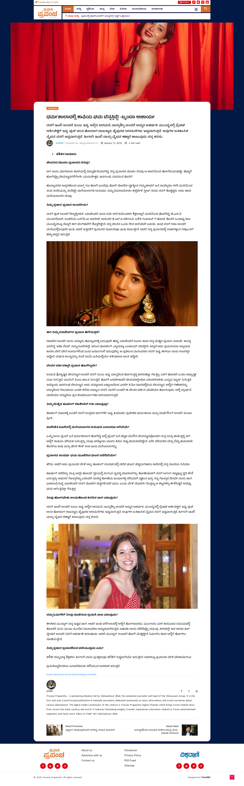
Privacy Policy (132, 755)
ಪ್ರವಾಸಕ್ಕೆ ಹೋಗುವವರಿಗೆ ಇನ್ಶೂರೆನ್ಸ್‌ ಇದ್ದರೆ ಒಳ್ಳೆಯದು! (105, 16)
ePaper (184, 2)
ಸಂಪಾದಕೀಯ (139, 9)
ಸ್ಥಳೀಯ (90, 9)
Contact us (88, 760)
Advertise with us (91, 755)
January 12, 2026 (111, 143)
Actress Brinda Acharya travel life (80, 675)
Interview (58, 675)
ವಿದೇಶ (123, 9)
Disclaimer (130, 750)
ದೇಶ (112, 9)
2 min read (132, 143)
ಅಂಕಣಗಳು (157, 9)
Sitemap (129, 766)
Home (68, 9)
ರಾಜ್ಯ (101, 9)
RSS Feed (130, 760)
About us (86, 750)
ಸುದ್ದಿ (78, 9)
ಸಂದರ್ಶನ (52, 108)
